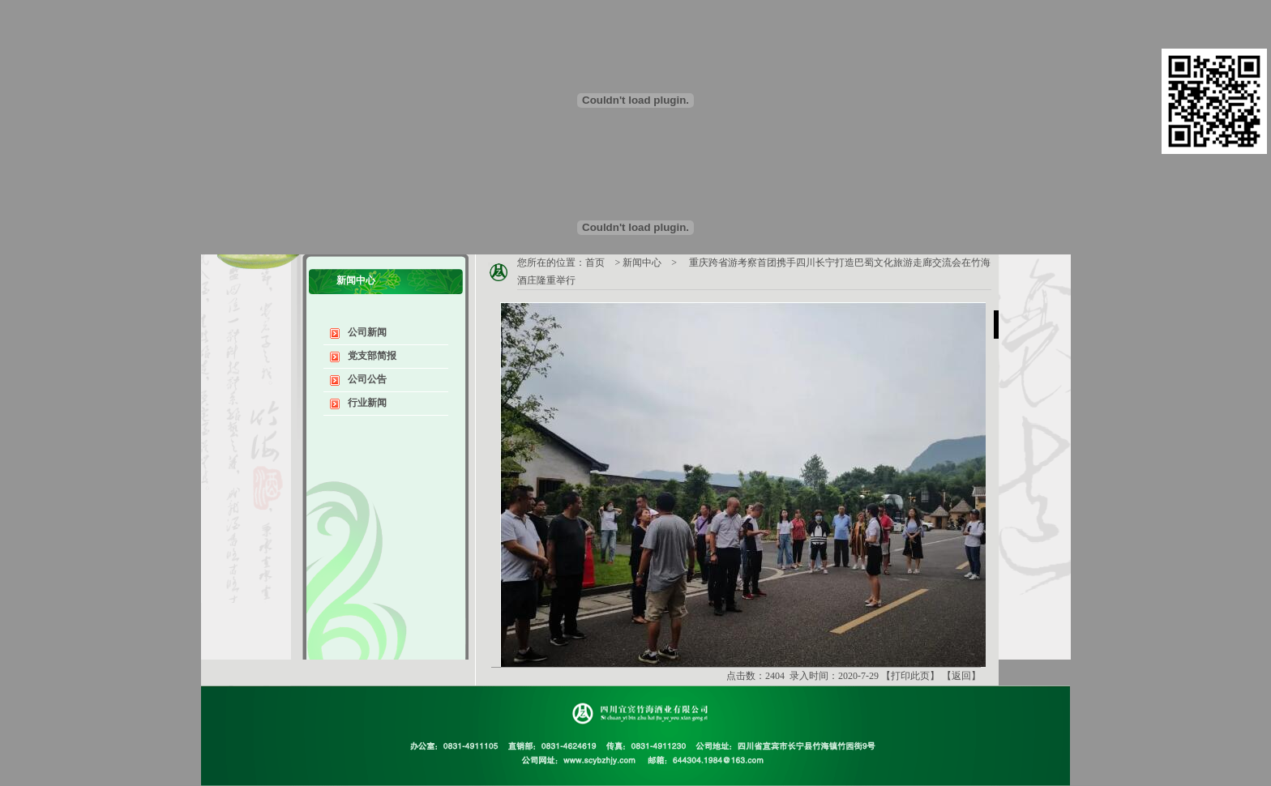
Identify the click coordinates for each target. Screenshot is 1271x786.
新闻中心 (642, 262)
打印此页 (910, 675)
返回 (961, 675)
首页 (595, 262)
